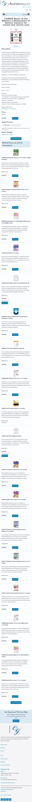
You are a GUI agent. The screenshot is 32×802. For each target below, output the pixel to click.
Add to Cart (15, 118)
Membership (4, 744)
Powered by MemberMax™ (7, 789)
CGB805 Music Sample (7, 134)
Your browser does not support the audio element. (11, 125)
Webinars (3, 762)
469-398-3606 (4, 778)
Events (2, 751)
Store (2, 755)
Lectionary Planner (5, 765)
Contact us (16, 721)
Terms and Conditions (6, 795)
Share (16, 46)
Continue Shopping (16, 138)
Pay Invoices (28, 7)
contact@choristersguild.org (8, 782)
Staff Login (3, 791)
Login (24, 7)
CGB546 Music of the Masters (9, 108)
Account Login (4, 758)
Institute (3, 747)
